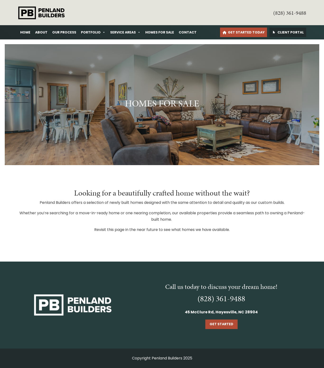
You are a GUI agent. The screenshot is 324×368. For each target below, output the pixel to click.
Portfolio (93, 32)
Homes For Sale (159, 32)
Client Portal (290, 32)
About (41, 32)
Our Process (64, 32)
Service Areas (125, 32)
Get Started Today (246, 32)
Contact (188, 32)
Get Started (221, 324)
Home (25, 32)
